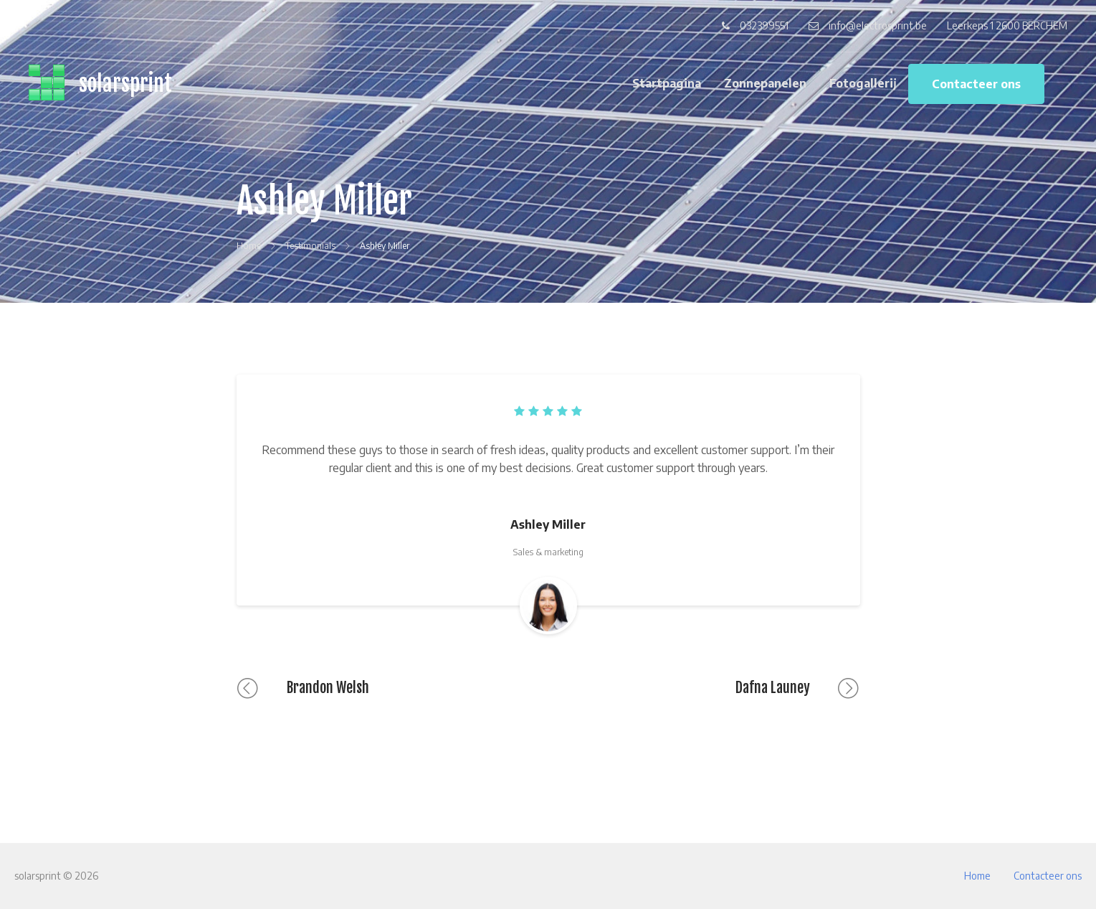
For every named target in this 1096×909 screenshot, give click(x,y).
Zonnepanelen (765, 83)
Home (977, 876)
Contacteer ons (976, 84)
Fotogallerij (863, 83)
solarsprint (125, 83)
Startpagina (666, 83)
